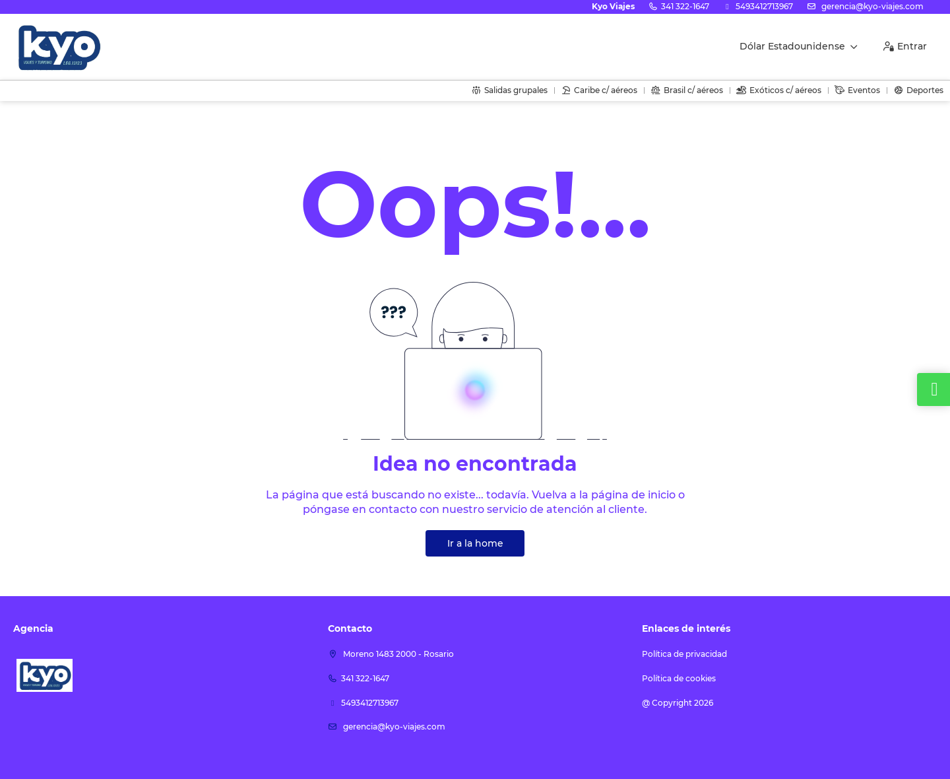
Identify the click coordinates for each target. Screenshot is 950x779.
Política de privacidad (684, 654)
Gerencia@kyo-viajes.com (871, 6)
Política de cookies (679, 678)
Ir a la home (475, 543)
